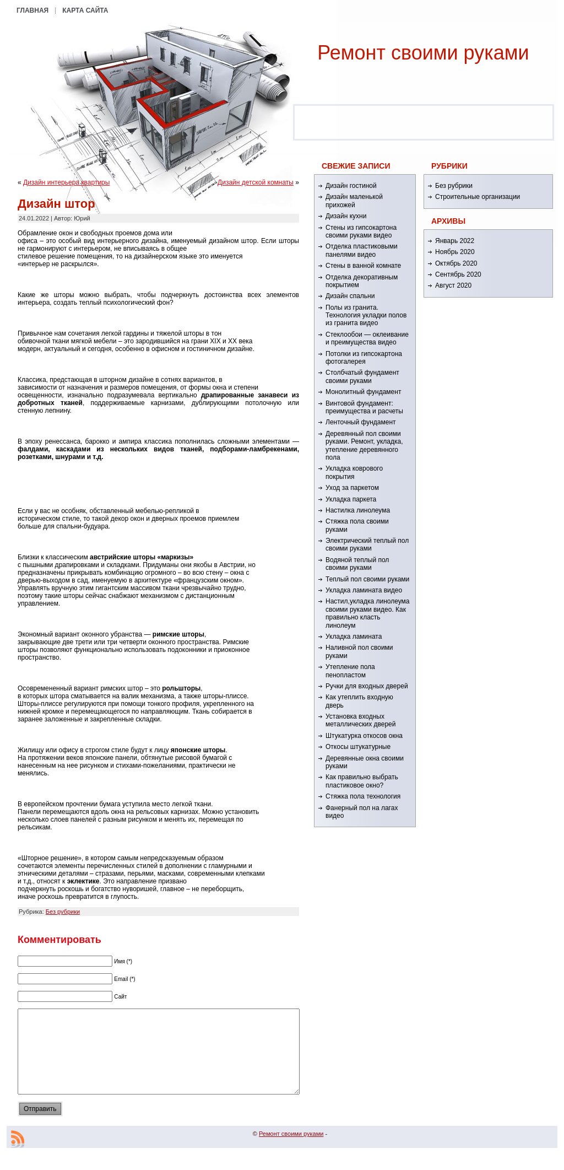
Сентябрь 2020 (458, 274)
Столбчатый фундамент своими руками (362, 376)
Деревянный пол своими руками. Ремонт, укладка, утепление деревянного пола (364, 445)
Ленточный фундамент (361, 422)
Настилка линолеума (358, 510)
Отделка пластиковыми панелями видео (362, 250)
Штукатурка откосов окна (364, 736)
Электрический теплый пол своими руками (367, 544)
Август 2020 (453, 285)
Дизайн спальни (350, 296)
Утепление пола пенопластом (350, 670)
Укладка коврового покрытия (354, 472)
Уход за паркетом (352, 488)
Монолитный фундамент (363, 392)
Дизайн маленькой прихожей (354, 200)
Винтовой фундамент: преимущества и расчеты (364, 407)
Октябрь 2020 (456, 263)
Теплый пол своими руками (367, 579)
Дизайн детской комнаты (256, 182)
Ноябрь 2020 (455, 252)
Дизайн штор (56, 204)
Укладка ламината (354, 636)
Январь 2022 (454, 241)
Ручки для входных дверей (367, 686)
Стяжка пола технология (363, 796)
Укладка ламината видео (364, 590)
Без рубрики (63, 911)
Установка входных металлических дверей (360, 720)
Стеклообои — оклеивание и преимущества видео (367, 338)
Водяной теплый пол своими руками (357, 563)
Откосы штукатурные (358, 747)
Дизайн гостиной (351, 186)
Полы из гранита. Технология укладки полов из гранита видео (366, 315)
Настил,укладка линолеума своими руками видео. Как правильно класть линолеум (368, 613)
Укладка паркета (351, 499)
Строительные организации (477, 197)
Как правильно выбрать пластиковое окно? (362, 781)
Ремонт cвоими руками (423, 52)
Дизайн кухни (346, 216)
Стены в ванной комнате (363, 265)
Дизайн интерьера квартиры (66, 182)
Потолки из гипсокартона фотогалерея (364, 357)
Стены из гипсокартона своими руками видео (361, 231)
